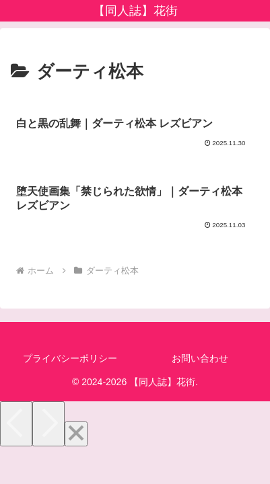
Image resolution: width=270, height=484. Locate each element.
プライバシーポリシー (70, 358)
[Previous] (16, 423)
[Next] (48, 423)
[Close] (76, 433)
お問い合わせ (200, 358)
